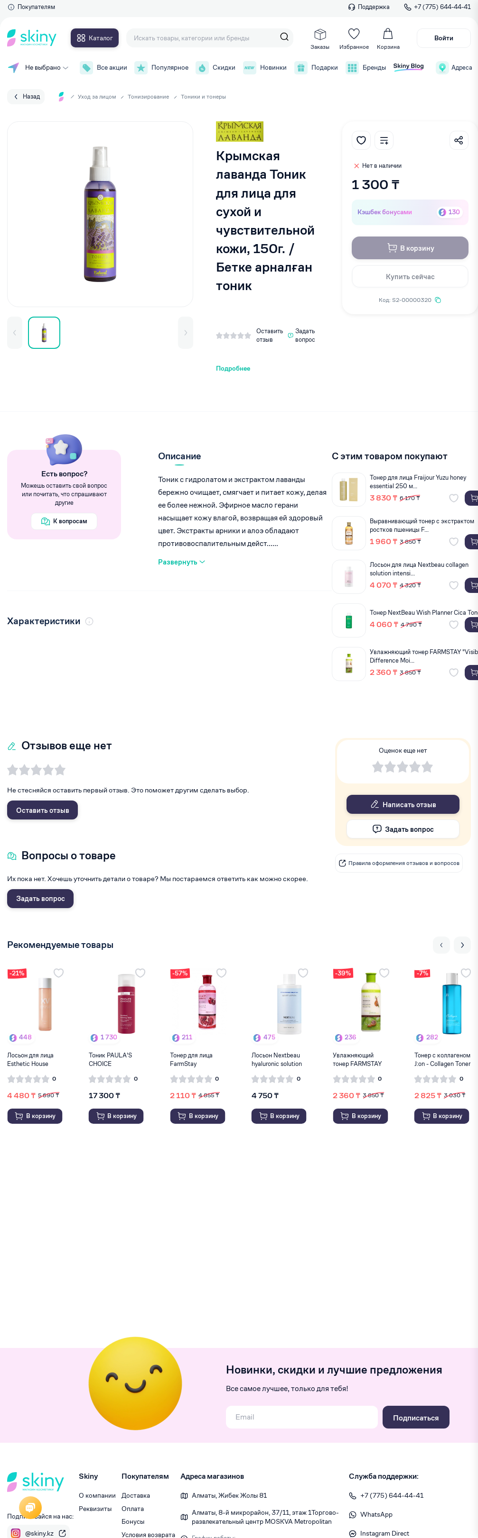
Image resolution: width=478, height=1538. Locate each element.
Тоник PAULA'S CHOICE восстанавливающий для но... (117, 1059)
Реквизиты (95, 1508)
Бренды (365, 67)
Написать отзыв (403, 804)
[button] (14, 333)
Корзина (388, 38)
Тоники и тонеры (203, 96)
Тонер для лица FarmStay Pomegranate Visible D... (198, 1059)
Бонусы (133, 1521)
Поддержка (369, 7)
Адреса (453, 67)
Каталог (94, 38)
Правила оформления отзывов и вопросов (398, 863)
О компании (97, 1495)
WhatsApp (371, 1514)
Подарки (315, 67)
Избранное (354, 38)
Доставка (136, 1495)
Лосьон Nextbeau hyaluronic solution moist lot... (277, 1059)
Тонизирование (148, 96)
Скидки (215, 67)
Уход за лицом (97, 96)
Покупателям (31, 7)
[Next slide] (462, 945)
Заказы (319, 38)
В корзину (410, 248)
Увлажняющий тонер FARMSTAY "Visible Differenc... (358, 1059)
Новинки (264, 67)
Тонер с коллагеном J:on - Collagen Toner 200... (442, 1059)
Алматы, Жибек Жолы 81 (229, 1495)
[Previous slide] (441, 945)
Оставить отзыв (42, 810)
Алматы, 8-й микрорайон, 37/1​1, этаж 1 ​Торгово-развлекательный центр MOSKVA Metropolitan (265, 1517)
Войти (443, 38)
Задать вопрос (40, 898)
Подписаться (416, 1418)
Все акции (102, 67)
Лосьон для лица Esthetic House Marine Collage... (30, 1059)
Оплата (133, 1508)
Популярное (160, 67)
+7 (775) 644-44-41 (437, 7)
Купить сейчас (410, 276)
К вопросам (64, 521)
